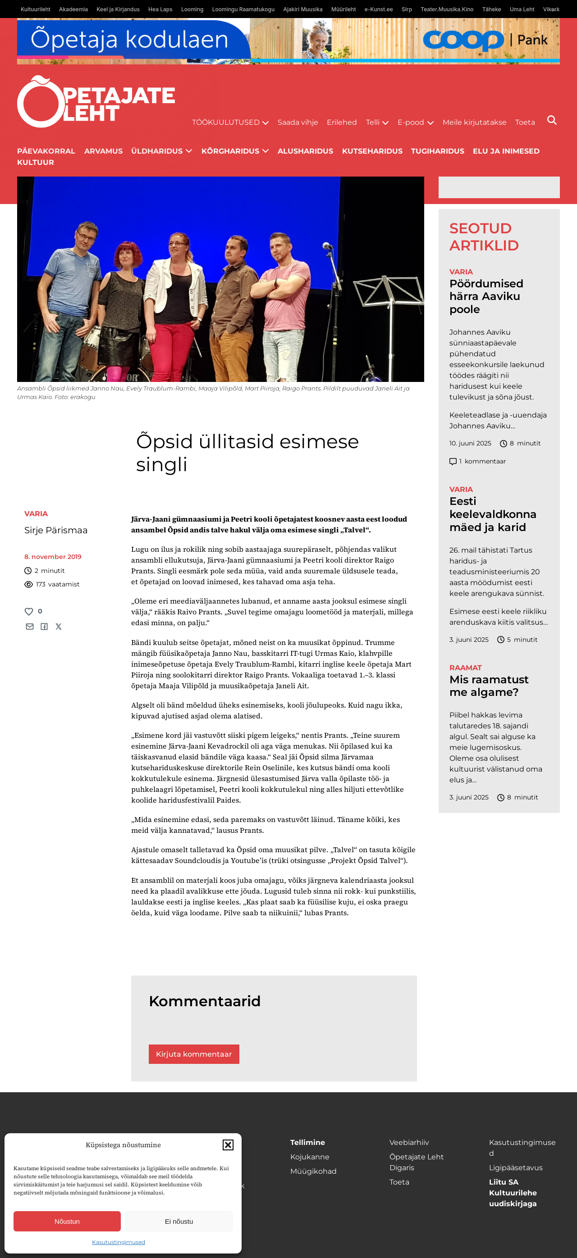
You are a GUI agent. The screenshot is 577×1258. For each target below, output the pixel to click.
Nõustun (67, 1221)
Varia (36, 513)
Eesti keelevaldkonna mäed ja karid (493, 514)
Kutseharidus (372, 151)
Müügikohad (313, 1171)
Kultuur (35, 162)
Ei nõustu (179, 1221)
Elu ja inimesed (506, 151)
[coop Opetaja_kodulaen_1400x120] (288, 41)
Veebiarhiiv (409, 1142)
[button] (228, 1144)
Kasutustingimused (118, 1242)
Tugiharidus (437, 151)
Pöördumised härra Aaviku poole (486, 296)
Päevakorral (46, 151)
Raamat (465, 667)
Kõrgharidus (230, 151)
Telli (373, 122)
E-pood (411, 122)
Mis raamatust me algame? (489, 686)
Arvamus (103, 151)
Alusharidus (305, 151)
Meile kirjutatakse (475, 122)
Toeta (525, 122)
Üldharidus (157, 151)
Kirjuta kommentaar (194, 1054)
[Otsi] (552, 120)
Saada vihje (298, 122)
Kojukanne (310, 1157)
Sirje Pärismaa (56, 530)
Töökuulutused (226, 122)
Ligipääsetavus (516, 1167)
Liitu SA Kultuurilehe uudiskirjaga (513, 1193)
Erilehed (342, 122)
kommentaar (477, 461)
